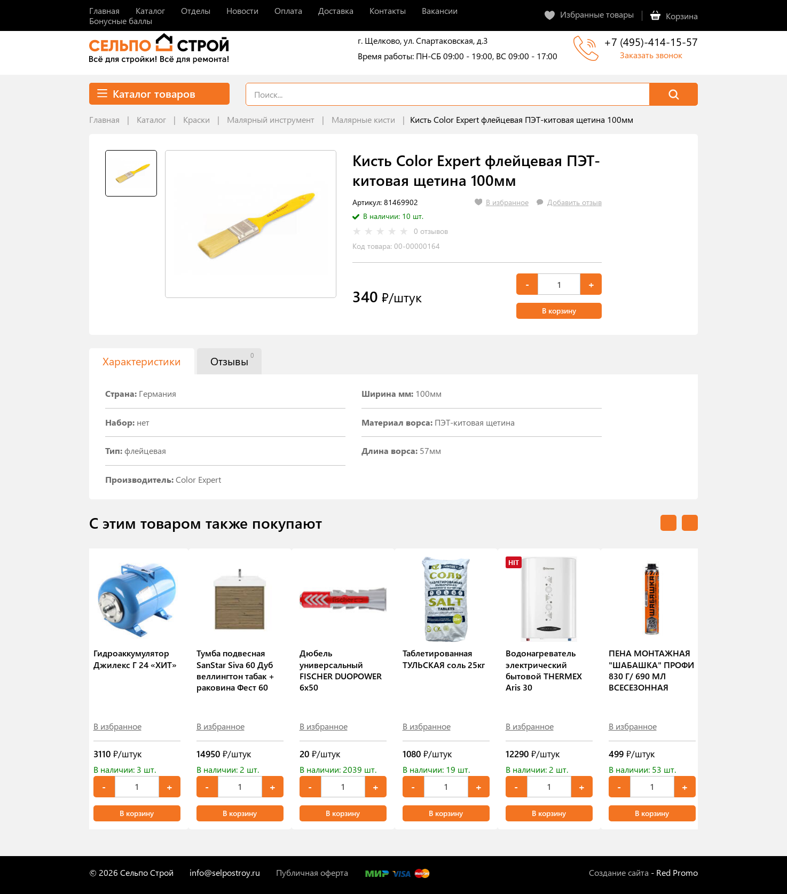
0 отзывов (431, 231)
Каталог (151, 119)
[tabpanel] (250, 224)
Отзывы (232, 359)
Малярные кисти (363, 119)
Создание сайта (619, 872)
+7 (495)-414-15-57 (651, 41)
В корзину (559, 310)
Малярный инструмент (270, 119)
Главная (104, 119)
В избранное (117, 726)
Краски (196, 119)
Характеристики (142, 361)
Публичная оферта (312, 872)
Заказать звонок (651, 54)
